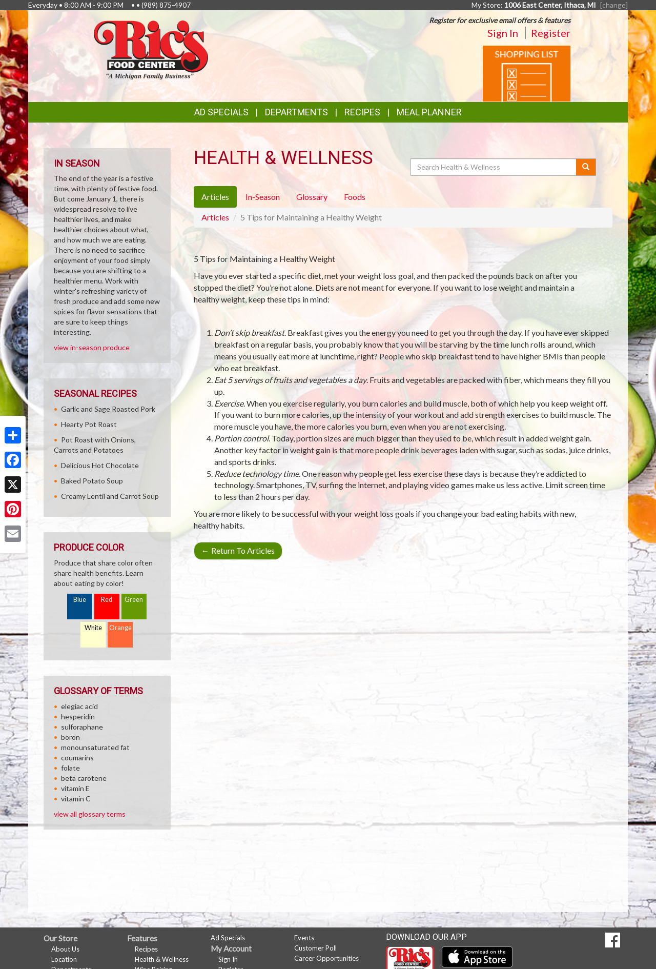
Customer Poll (315, 948)
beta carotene (84, 778)
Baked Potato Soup (92, 480)
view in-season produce (92, 347)
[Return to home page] (151, 49)
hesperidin (78, 716)
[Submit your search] (586, 167)
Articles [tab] (215, 196)
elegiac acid (79, 706)
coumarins (77, 757)
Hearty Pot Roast (89, 424)
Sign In (502, 33)
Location (64, 959)
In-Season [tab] (262, 196)
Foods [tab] (354, 196)
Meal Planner (429, 112)
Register (550, 33)
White (93, 628)
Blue (79, 599)
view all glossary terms (90, 814)
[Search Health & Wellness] (494, 167)
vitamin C (76, 798)
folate (70, 767)
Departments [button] (296, 112)
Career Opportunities (326, 958)
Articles (215, 217)
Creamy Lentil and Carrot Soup (110, 496)
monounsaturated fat (95, 747)
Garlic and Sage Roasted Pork (108, 409)
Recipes (362, 112)
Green (134, 599)
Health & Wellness (162, 959)
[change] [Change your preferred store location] (614, 5)
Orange (120, 628)
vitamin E (75, 788)
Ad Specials (221, 112)
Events (304, 938)
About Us (65, 949)
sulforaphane (82, 726)
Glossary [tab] (311, 196)
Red (106, 599)
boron (70, 737)
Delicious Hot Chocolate (100, 465)
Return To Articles (238, 550)
